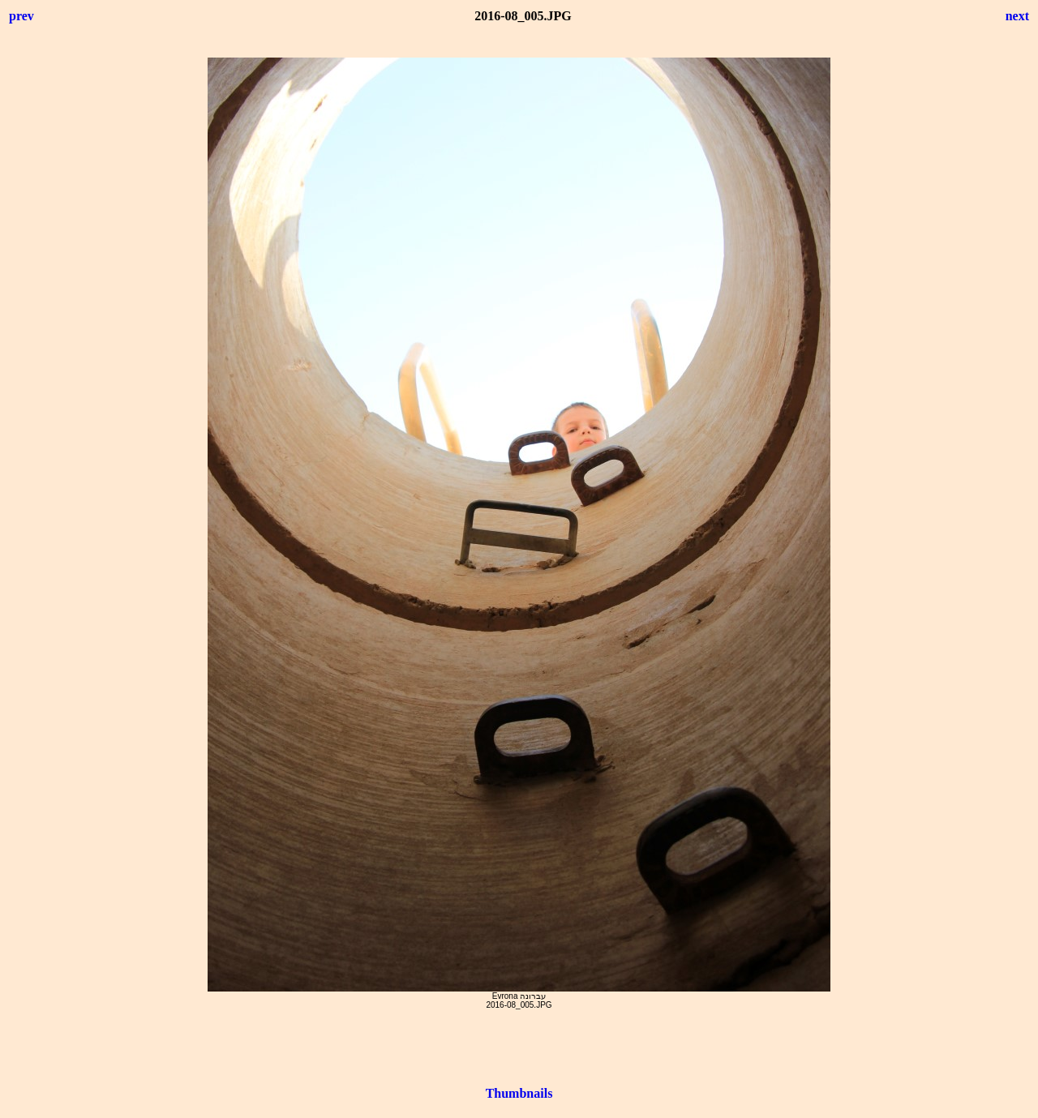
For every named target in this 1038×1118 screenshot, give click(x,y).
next (1017, 16)
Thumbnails (519, 1093)
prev (21, 16)
